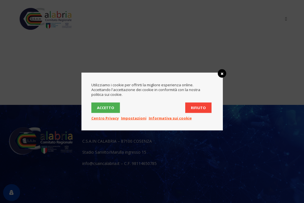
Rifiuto (198, 107)
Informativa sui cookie (170, 118)
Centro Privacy (105, 118)
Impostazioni (133, 118)
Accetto (105, 107)
